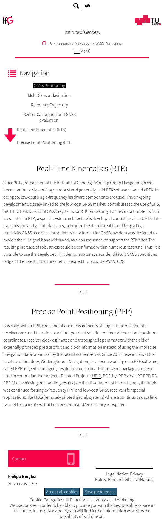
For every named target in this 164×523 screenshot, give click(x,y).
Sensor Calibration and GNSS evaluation (50, 117)
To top (82, 291)
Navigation (83, 43)
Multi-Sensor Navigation (49, 95)
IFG (47, 43)
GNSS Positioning (108, 43)
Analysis (101, 499)
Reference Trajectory (49, 105)
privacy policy (56, 510)
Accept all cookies (62, 491)
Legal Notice (117, 474)
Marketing (123, 499)
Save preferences (100, 491)
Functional (78, 499)
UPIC (96, 375)
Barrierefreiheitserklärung (131, 479)
